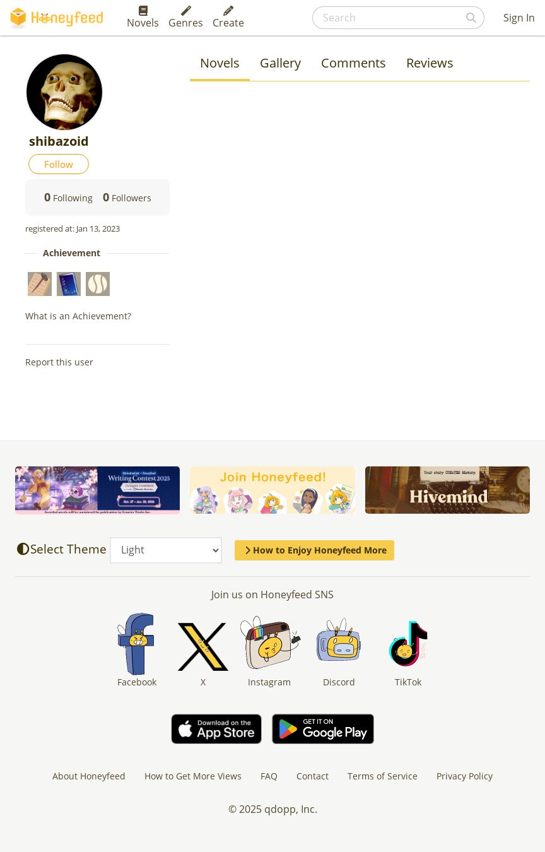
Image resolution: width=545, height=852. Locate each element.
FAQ (269, 776)
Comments (353, 62)
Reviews (430, 62)
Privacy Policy (465, 776)
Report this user (59, 362)
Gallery (280, 62)
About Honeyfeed (89, 776)
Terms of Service (383, 776)
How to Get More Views (193, 776)
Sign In (519, 18)
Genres (185, 18)
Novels (143, 18)
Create (228, 18)
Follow (58, 164)
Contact (312, 776)
